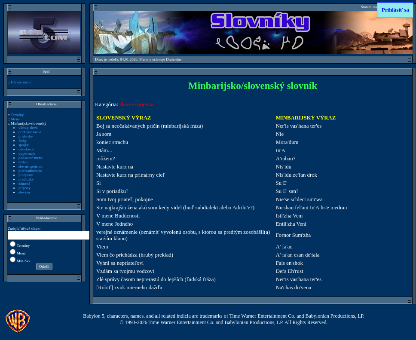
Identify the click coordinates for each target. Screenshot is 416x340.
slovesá (24, 192)
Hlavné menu (21, 82)
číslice (23, 162)
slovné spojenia (30, 166)
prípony (24, 188)
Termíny (17, 115)
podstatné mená (30, 158)
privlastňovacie (30, 170)
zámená (24, 183)
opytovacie (26, 153)
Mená (15, 119)
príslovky (25, 136)
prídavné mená (29, 132)
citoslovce (26, 149)
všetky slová (28, 128)
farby (22, 140)
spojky (23, 145)
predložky (26, 179)
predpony (25, 175)
